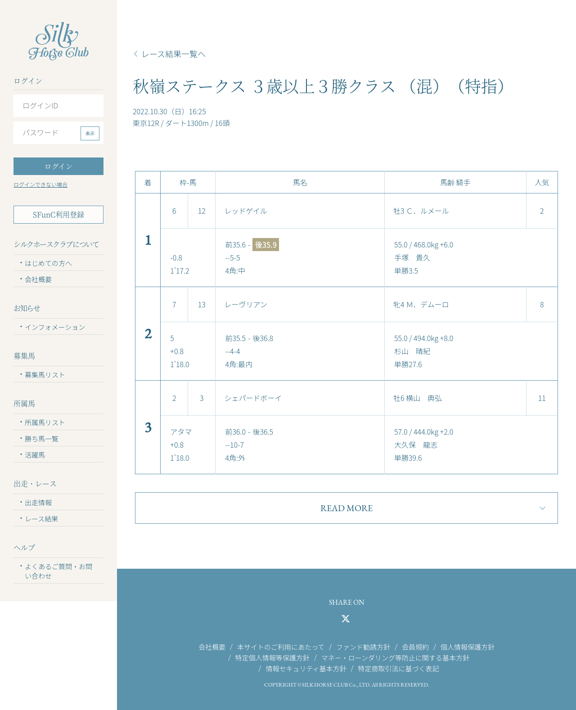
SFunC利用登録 (58, 214)
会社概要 (38, 279)
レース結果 (41, 518)
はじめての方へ (48, 263)
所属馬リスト (45, 422)
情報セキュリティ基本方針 (306, 668)
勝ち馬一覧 (41, 438)
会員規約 (415, 646)
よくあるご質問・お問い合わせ (58, 571)
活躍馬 (35, 454)
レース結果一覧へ (173, 53)
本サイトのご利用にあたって (280, 646)
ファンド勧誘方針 (363, 646)
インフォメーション (55, 327)
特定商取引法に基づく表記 (398, 668)
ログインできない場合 (41, 184)
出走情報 (38, 502)
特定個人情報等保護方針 (272, 657)
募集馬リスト (45, 374)
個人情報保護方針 (468, 646)
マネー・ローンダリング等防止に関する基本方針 (395, 657)
